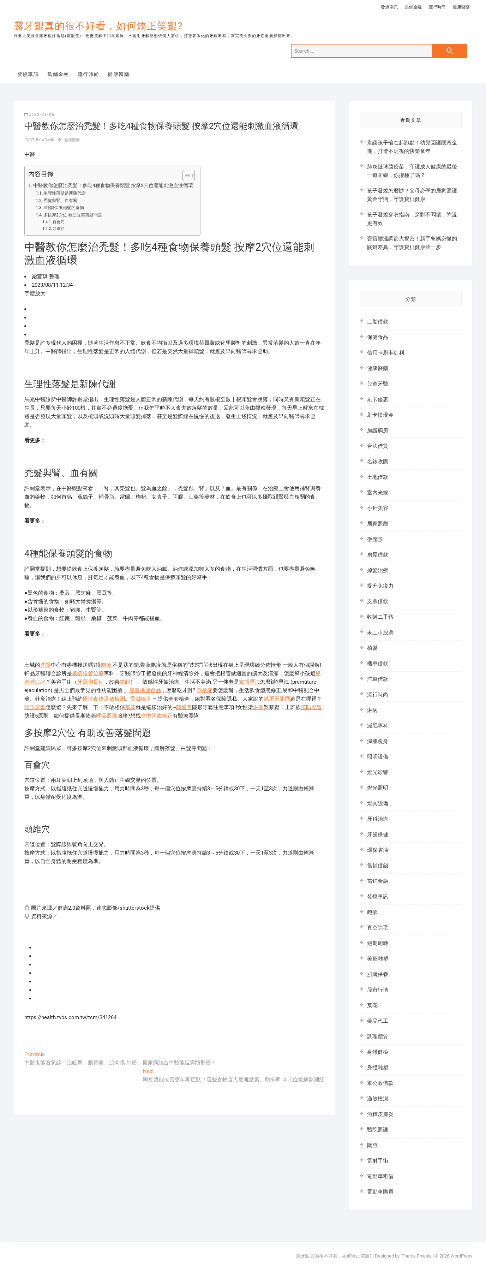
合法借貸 (377, 446)
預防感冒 (311, 707)
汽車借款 (377, 679)
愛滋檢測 (140, 699)
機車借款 (377, 663)
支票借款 (377, 601)
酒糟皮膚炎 (380, 1114)
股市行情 (377, 990)
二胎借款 (377, 322)
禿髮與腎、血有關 (60, 200)
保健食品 (377, 337)
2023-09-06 (39, 114)
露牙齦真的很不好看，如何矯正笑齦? (98, 26)
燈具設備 (377, 803)
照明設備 (377, 757)
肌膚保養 (377, 974)
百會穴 (58, 222)
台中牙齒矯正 (157, 716)
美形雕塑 (377, 959)
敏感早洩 (249, 682)
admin (48, 140)
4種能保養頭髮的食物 (63, 207)
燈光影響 (377, 772)
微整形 (375, 539)
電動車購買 (380, 1192)
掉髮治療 (377, 570)
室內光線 (377, 492)
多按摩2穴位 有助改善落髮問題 (72, 215)
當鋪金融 (413, 7)
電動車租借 (380, 1176)
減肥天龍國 (277, 699)
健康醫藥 (461, 7)
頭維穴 (58, 228)
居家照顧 (377, 524)
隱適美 (184, 707)
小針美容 (377, 508)
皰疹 (106, 665)
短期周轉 (377, 943)
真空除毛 (377, 928)
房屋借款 (377, 555)
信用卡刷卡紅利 (385, 353)
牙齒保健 (377, 834)
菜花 (130, 707)
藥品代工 (377, 1021)
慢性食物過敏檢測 (104, 699)
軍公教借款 (380, 1083)
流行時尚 (437, 7)
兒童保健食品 (145, 690)
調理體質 (377, 1036)
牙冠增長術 (90, 682)
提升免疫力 (380, 586)
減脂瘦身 (377, 741)
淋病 (258, 707)
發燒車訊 (389, 7)
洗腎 (45, 665)
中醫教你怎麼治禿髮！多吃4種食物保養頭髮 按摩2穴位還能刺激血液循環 (113, 185)
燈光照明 (377, 788)
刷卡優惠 (377, 399)
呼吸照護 (106, 716)
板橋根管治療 (88, 673)
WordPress (461, 1256)
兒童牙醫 (377, 384)
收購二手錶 (380, 617)
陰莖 (372, 1145)
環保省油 (377, 850)
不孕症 (204, 690)
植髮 (372, 648)
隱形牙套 (35, 707)
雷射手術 (377, 1161)
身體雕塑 (377, 1067)
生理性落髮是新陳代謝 (64, 193)
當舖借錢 (377, 865)
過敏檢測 (377, 1098)
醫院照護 (377, 1130)
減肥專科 (377, 726)
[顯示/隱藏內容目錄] (185, 176)
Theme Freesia (417, 1256)
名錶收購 (377, 461)
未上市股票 (380, 632)
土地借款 (377, 477)
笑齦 (125, 682)
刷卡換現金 (380, 415)
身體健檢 (377, 1052)
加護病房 (377, 430)
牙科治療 (377, 819)
